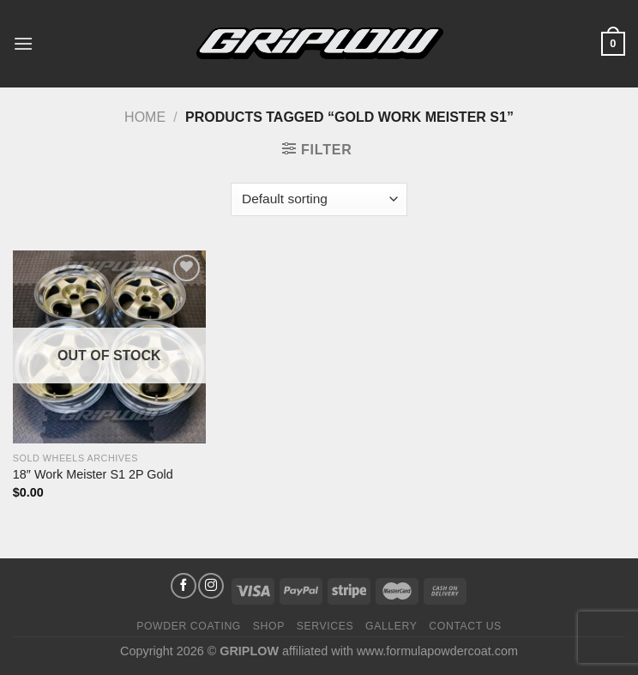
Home (145, 117)
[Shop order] (318, 199)
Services (325, 626)
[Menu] (23, 43)
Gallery (391, 626)
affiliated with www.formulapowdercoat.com (400, 651)
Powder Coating (188, 626)
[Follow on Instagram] (211, 586)
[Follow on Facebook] (183, 586)
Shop (269, 626)
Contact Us (465, 626)
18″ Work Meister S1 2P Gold (93, 474)
